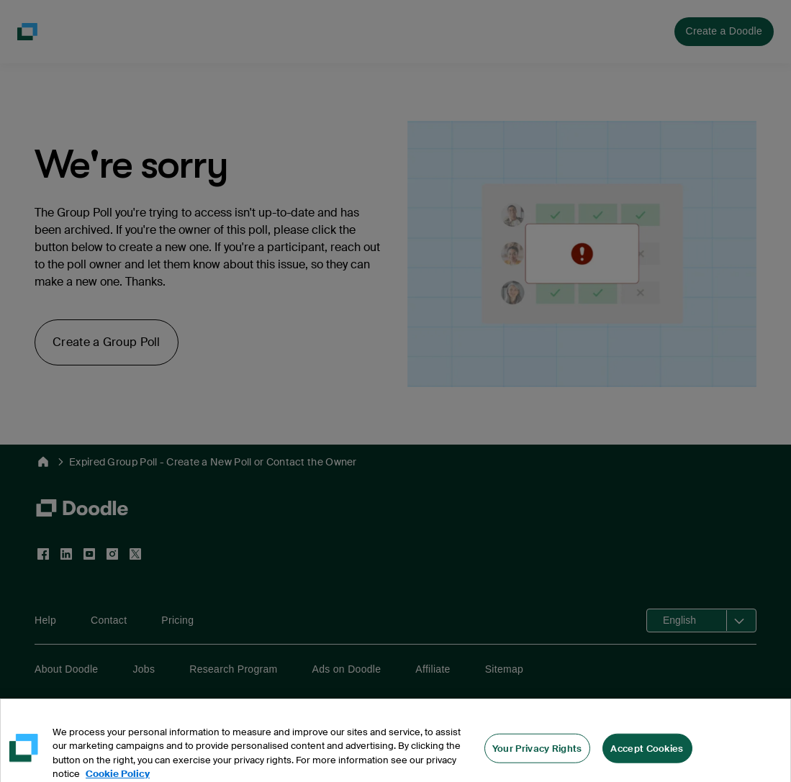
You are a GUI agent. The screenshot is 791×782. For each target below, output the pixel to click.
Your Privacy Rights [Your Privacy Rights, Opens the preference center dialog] (537, 759)
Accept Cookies (646, 759)
